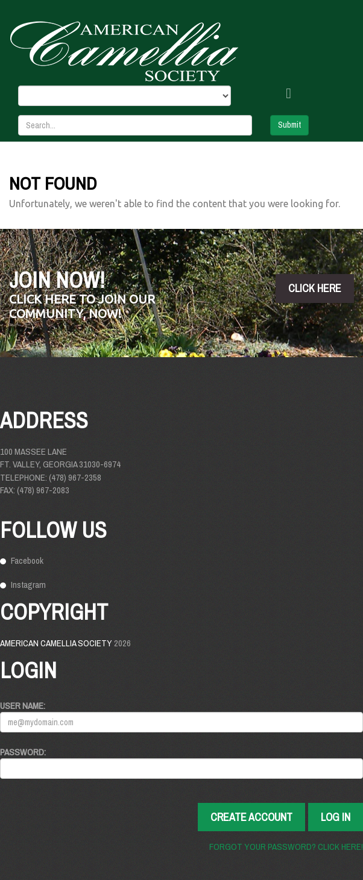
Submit (289, 124)
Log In (335, 817)
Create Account (251, 817)
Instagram (28, 584)
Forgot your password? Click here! (286, 846)
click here (314, 288)
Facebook (27, 560)
